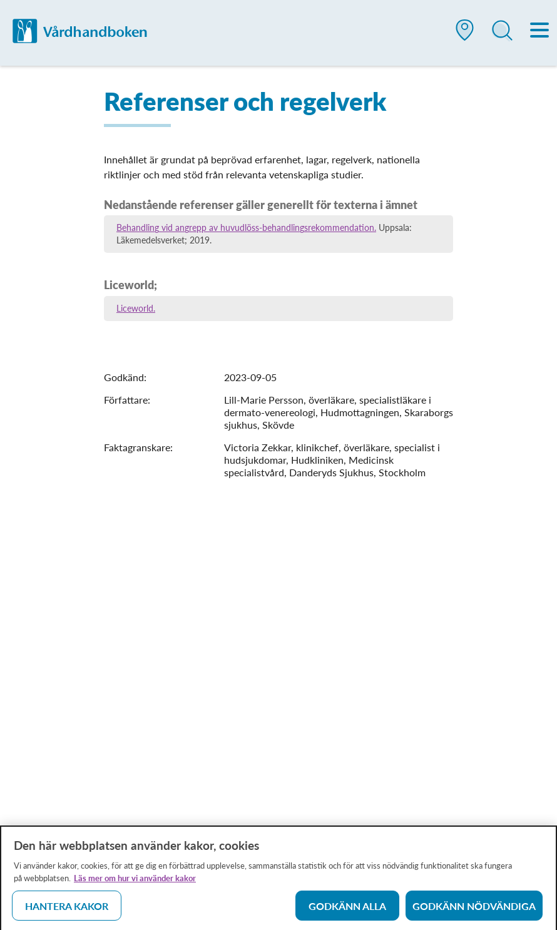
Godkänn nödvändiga (474, 908)
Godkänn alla (347, 908)
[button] (465, 35)
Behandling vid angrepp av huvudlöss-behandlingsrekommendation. (246, 227)
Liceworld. (135, 308)
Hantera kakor (66, 908)
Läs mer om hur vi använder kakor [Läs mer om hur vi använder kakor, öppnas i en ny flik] (135, 881)
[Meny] (540, 31)
